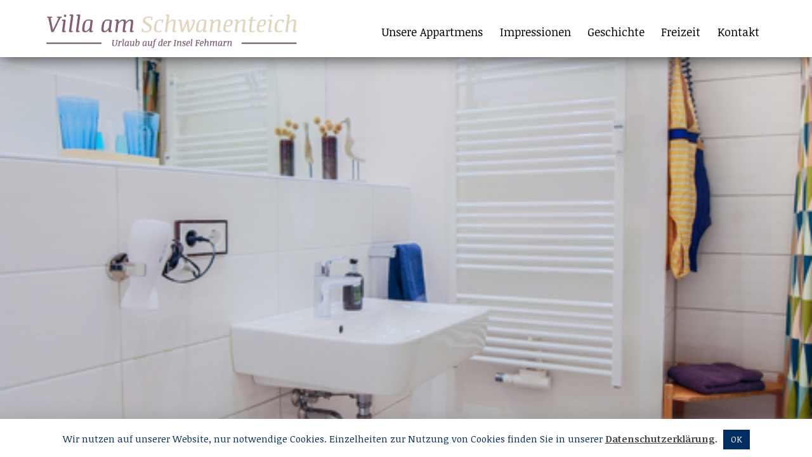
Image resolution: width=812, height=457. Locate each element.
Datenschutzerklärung (660, 438)
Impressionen (535, 31)
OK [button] (736, 439)
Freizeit (680, 31)
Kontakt (738, 31)
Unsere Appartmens (432, 31)
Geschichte (616, 31)
